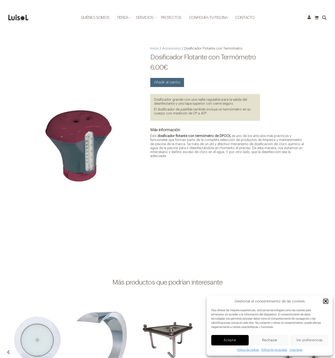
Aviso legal (295, 350)
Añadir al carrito (165, 80)
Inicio (154, 47)
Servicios (145, 18)
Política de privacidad (274, 350)
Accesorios (169, 47)
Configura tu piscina (208, 18)
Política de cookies (248, 350)
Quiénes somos (95, 18)
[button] (325, 301)
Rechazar (269, 340)
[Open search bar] (324, 18)
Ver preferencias (309, 340)
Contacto (244, 18)
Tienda (122, 18)
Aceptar (230, 340)
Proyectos (171, 18)
